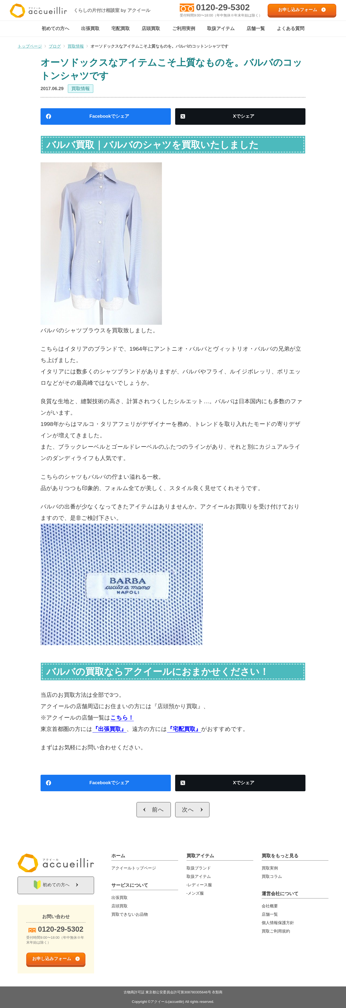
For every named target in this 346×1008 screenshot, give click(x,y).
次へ (188, 810)
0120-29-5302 (223, 7)
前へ (158, 810)
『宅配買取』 (184, 729)
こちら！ (122, 718)
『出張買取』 (109, 729)
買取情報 (80, 88)
